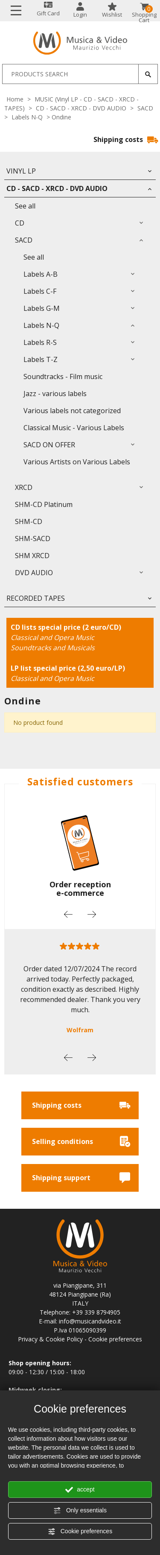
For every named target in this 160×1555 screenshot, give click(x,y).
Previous (68, 914)
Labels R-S (40, 342)
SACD (145, 108)
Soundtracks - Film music (62, 376)
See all (25, 206)
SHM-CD (28, 521)
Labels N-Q (27, 117)
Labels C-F (39, 291)
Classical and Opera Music (52, 637)
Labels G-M (41, 308)
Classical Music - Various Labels (73, 427)
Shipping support (81, 1178)
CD (19, 223)
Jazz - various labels (55, 393)
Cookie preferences (80, 1531)
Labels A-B (40, 274)
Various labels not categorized (72, 410)
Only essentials (80, 1510)
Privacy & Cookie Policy (50, 1339)
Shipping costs (125, 139)
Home (14, 99)
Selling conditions (81, 1141)
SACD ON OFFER (49, 444)
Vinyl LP (21, 171)
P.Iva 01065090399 (80, 1330)
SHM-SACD (32, 538)
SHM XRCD (32, 555)
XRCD (23, 487)
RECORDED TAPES (35, 598)
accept (79, 1490)
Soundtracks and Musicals (53, 647)
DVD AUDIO (34, 572)
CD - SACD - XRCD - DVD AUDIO (81, 108)
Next (92, 914)
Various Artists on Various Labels (76, 461)
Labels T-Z (40, 359)
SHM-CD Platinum (44, 504)
